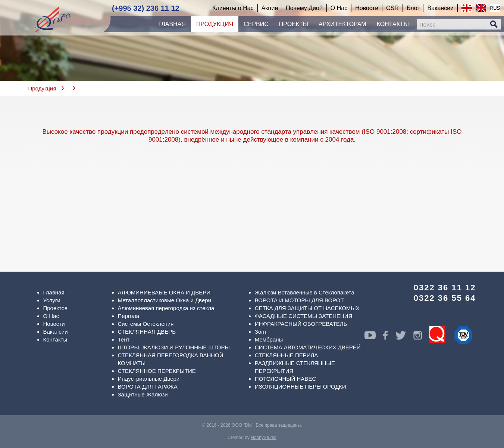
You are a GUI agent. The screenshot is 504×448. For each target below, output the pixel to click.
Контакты (55, 339)
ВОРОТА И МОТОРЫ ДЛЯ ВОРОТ (299, 300)
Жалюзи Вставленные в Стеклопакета (304, 292)
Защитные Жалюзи (143, 394)
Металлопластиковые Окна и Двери (164, 300)
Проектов (55, 308)
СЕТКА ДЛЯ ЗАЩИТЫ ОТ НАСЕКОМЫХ (307, 308)
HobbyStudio (263, 437)
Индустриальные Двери (149, 379)
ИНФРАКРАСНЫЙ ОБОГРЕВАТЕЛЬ (301, 324)
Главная (54, 292)
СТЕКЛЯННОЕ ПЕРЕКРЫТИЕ (157, 371)
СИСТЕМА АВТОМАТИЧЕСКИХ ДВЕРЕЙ (308, 347)
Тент (124, 339)
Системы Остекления (146, 324)
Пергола (129, 316)
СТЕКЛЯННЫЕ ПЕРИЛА (286, 355)
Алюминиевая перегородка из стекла (166, 308)
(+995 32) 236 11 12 (145, 8)
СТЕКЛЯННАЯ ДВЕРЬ (147, 331)
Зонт (261, 331)
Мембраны (269, 339)
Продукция (42, 88)
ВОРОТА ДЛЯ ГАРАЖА (148, 386)
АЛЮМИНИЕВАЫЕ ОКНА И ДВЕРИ (164, 292)
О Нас (51, 316)
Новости (54, 324)
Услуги (51, 300)
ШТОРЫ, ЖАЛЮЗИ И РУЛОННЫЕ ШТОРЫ (174, 347)
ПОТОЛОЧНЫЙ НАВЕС (285, 379)
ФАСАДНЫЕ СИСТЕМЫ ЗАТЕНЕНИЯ (304, 316)
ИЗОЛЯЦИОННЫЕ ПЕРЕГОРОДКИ (300, 386)
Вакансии (55, 331)
